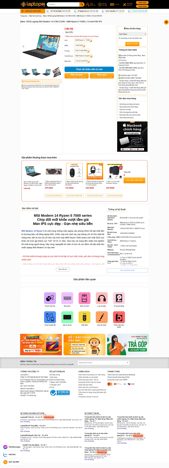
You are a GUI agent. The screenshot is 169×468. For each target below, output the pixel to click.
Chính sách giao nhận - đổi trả (88, 380)
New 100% (69, 32)
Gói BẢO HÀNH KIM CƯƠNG (128, 68)
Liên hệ (51, 387)
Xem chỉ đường (25, 421)
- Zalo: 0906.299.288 (65, 420)
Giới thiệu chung (54, 375)
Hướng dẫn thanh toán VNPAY (117, 380)
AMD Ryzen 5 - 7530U (82, 40)
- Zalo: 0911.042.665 (68, 427)
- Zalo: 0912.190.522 (133, 426)
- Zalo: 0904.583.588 (72, 447)
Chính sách (142, 2)
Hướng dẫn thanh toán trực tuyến (89, 382)
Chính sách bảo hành (85, 385)
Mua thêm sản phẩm (134, 180)
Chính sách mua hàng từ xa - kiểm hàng (91, 375)
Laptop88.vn (24, 375)
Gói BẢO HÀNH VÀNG (126, 63)
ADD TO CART (132, 44)
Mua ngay (101, 75)
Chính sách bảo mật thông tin (88, 387)
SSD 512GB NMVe (81, 50)
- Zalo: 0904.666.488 (75, 437)
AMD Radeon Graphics (83, 56)
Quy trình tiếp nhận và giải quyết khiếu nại (92, 390)
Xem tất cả (63, 269)
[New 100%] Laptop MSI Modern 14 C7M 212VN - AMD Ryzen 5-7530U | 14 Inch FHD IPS (33, 183)
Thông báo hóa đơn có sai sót (88, 397)
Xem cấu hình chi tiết (127, 270)
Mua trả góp (76, 75)
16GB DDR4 (79, 45)
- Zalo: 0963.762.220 (102, 426)
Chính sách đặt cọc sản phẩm (88, 377)
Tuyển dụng (142, 6)
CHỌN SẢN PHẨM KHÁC (54, 196)
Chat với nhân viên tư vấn (89, 69)
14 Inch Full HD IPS (81, 61)
